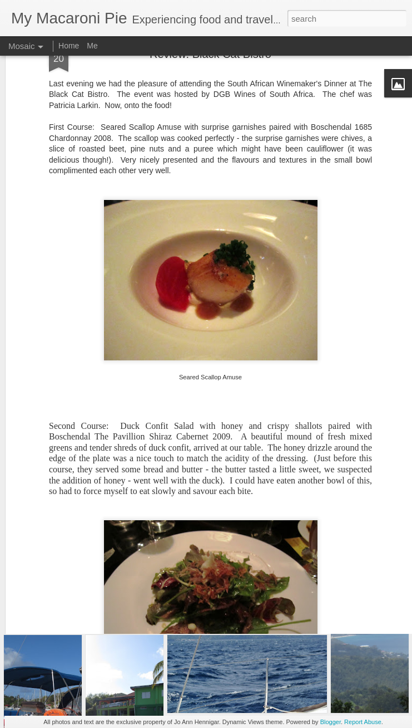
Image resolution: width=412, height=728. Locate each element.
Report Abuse (362, 722)
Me (92, 45)
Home (68, 45)
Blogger (330, 722)
